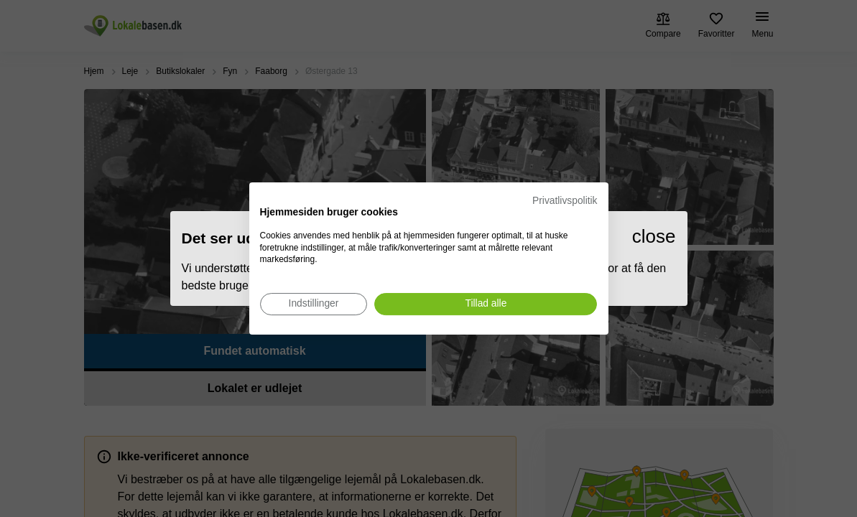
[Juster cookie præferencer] (314, 304)
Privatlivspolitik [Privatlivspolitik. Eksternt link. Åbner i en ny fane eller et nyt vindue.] (564, 200)
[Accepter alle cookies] (485, 304)
